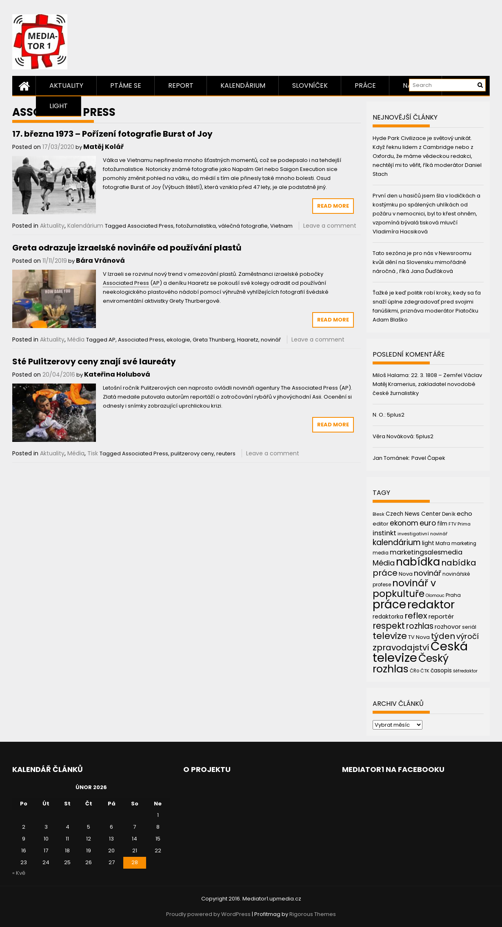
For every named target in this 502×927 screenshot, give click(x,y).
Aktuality (66, 85)
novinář (271, 340)
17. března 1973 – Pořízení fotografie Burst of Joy (112, 134)
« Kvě (18, 873)
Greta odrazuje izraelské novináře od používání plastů (126, 247)
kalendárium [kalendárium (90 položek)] (397, 542)
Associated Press (150, 226)
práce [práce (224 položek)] (389, 604)
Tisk (92, 453)
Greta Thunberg (214, 340)
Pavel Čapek (428, 458)
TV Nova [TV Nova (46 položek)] (419, 637)
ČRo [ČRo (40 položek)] (414, 671)
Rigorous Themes (312, 914)
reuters (225, 453)
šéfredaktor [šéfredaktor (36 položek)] (465, 671)
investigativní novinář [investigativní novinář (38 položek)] (422, 533)
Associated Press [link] (126, 283)
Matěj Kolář (103, 146)
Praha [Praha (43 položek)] (453, 595)
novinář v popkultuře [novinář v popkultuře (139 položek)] (404, 588)
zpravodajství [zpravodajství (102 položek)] (401, 647)
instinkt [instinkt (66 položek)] (384, 533)
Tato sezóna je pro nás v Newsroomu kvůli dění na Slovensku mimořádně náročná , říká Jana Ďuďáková (422, 262)
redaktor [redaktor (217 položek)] (431, 604)
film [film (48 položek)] (442, 524)
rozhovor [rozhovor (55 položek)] (448, 627)
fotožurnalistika (196, 226)
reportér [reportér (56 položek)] (441, 616)
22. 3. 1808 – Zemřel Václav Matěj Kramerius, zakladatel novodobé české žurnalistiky (427, 384)
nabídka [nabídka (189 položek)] (418, 561)
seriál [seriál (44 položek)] (469, 626)
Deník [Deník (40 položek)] (448, 514)
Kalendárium (242, 85)
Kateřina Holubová (117, 374)
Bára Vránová (100, 260)
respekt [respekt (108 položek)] (389, 626)
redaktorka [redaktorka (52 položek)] (388, 616)
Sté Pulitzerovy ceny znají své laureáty (94, 361)
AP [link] (156, 283)
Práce (365, 85)
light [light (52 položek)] (428, 543)
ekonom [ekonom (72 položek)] (404, 523)
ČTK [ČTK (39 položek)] (424, 671)
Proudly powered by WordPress (208, 914)
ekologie (178, 340)
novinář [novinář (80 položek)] (427, 573)
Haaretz (247, 340)
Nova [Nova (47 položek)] (406, 574)
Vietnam (281, 226)
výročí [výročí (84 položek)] (467, 636)
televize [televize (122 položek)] (390, 636)
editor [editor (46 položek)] (381, 524)
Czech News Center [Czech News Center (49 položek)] (413, 514)
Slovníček (310, 85)
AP (112, 340)
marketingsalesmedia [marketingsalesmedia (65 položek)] (426, 552)
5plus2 (395, 415)
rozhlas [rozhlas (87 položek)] (419, 626)
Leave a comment (329, 226)
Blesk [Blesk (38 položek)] (378, 514)
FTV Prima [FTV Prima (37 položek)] (460, 524)
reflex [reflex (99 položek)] (415, 615)
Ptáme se (125, 85)
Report (180, 85)
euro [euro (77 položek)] (428, 523)
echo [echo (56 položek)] (464, 513)
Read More (333, 206)
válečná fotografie (243, 226)
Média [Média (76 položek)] (384, 563)
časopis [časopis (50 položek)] (441, 670)
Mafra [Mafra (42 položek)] (442, 543)
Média (75, 339)
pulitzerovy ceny (192, 453)
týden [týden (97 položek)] (443, 636)
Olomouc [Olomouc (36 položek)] (435, 595)
